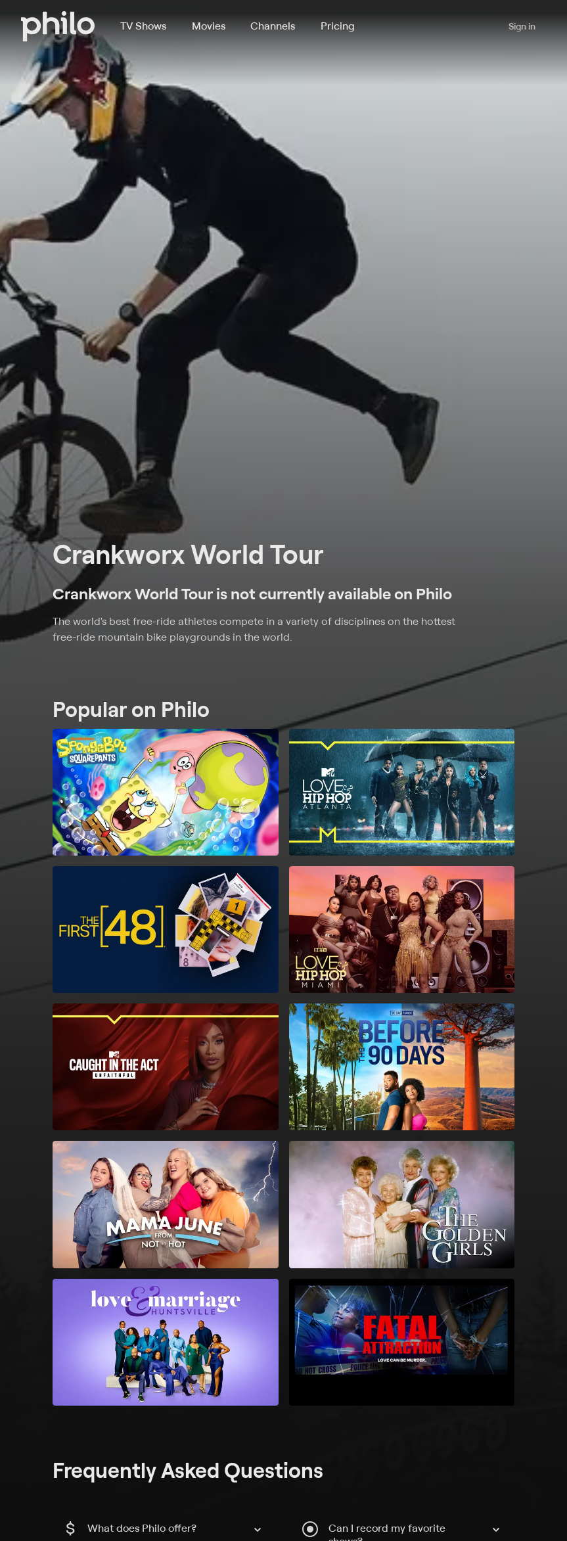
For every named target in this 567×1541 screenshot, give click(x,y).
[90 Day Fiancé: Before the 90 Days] (402, 1066)
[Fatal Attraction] (402, 1342)
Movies (208, 25)
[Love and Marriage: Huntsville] (166, 1342)
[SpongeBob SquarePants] (166, 792)
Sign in (522, 26)
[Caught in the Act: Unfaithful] (166, 1066)
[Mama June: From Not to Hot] (166, 1204)
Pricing (338, 25)
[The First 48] (166, 929)
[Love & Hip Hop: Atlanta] (402, 792)
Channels (272, 25)
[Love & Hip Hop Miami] (402, 929)
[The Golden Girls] (402, 1204)
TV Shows (143, 25)
